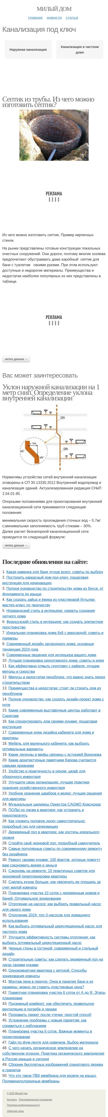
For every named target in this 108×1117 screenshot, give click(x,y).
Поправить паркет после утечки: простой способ (50, 1015)
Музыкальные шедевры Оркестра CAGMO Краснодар (55, 804)
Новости (54, 18)
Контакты (12, 1099)
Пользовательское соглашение (35, 1099)
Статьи (72, 18)
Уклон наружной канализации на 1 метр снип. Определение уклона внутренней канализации (50, 392)
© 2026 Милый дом (17, 1093)
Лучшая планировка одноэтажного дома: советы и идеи (56, 660)
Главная (35, 18)
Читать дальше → (16, 359)
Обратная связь (15, 1111)
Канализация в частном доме (80, 49)
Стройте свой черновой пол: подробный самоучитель (54, 843)
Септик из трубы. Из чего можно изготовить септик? (48, 102)
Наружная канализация (28, 49)
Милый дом (54, 9)
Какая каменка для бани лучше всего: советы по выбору (54, 572)
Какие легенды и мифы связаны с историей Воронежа (55, 755)
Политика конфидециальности (23, 1105)
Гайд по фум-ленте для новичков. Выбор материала (53, 1042)
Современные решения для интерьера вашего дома (51, 655)
